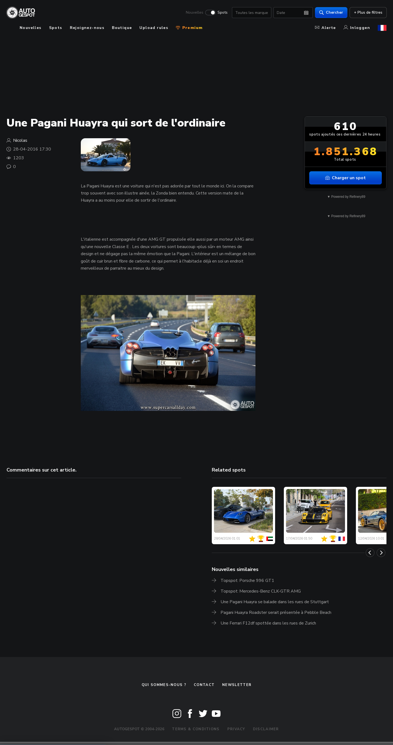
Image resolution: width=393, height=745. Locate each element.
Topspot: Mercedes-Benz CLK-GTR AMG (261, 591)
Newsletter (236, 684)
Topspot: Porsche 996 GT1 (247, 581)
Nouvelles (194, 12)
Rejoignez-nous (87, 27)
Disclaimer (266, 729)
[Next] (381, 552)
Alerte (325, 27)
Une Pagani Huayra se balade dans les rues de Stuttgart (275, 602)
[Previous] (370, 552)
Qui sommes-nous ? (164, 684)
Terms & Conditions (195, 729)
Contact (204, 684)
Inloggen (357, 27)
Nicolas (20, 140)
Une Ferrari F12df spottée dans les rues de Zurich (268, 623)
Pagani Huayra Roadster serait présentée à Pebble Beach (276, 612)
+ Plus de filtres (368, 12)
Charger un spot (345, 178)
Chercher (331, 12)
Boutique (122, 27)
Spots (222, 12)
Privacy (236, 729)
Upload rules (153, 27)
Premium (189, 27)
